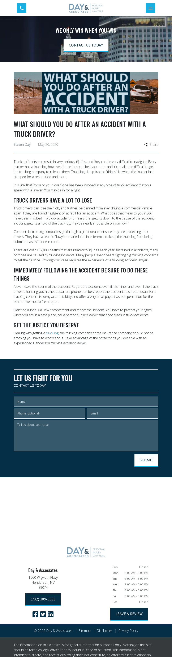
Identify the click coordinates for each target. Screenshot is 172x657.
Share (151, 144)
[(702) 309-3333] (43, 599)
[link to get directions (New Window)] (43, 583)
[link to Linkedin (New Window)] (50, 614)
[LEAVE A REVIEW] (129, 614)
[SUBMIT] (146, 460)
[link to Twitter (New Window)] (43, 614)
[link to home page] (86, 8)
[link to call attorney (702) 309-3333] (21, 8)
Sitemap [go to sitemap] (85, 630)
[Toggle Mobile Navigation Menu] (150, 8)
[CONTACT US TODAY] (86, 45)
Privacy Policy (128, 630)
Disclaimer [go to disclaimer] (104, 630)
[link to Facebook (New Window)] (35, 614)
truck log (52, 333)
